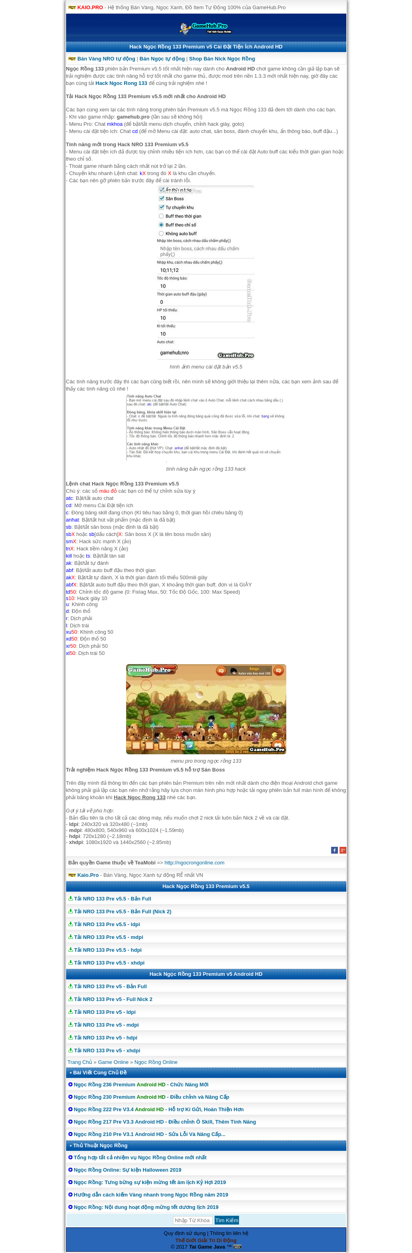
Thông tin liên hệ (229, 1233)
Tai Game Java (207, 1247)
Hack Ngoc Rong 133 (121, 83)
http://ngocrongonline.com (195, 863)
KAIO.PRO (90, 7)
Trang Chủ (80, 1062)
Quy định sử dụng (185, 1233)
